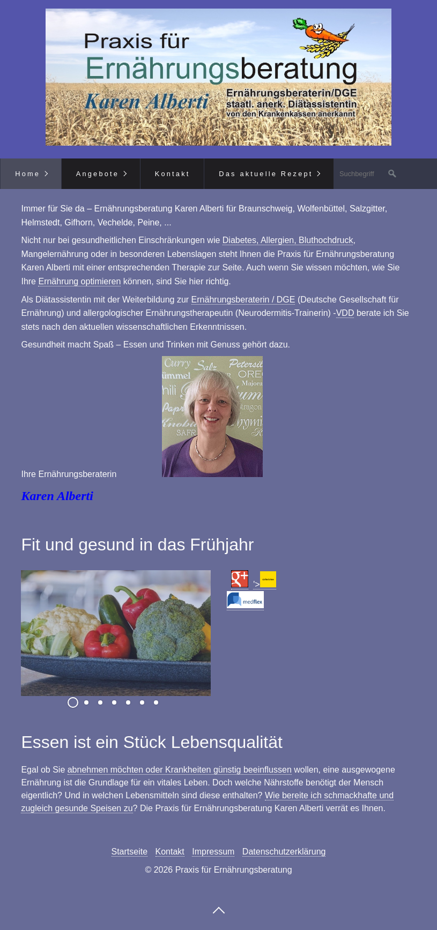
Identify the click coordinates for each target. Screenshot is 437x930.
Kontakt (172, 174)
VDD (345, 312)
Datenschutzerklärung (284, 851)
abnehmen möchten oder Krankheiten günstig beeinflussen (180, 769)
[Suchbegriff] (367, 173)
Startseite (130, 851)
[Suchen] (392, 174)
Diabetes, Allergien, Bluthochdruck (288, 240)
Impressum (213, 851)
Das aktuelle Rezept (266, 174)
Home (27, 174)
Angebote (97, 174)
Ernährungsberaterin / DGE (243, 299)
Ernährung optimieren (79, 281)
